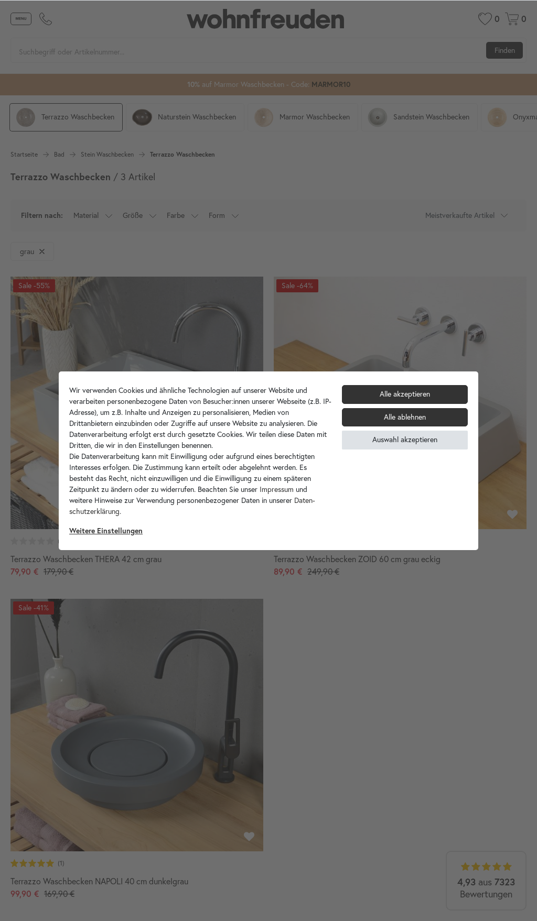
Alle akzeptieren (405, 394)
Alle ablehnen (405, 417)
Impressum (277, 489)
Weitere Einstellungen (106, 530)
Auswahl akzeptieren (404, 439)
